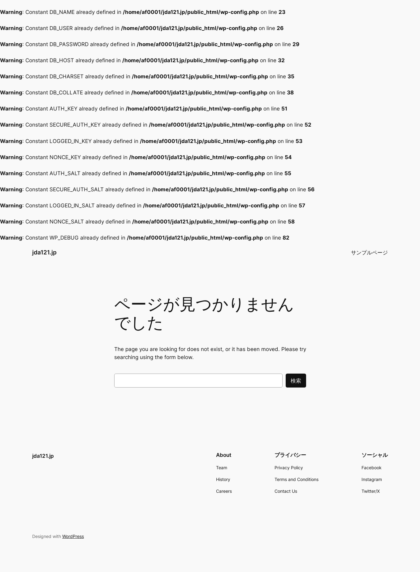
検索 (296, 381)
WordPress (73, 536)
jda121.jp (44, 252)
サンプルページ (369, 252)
